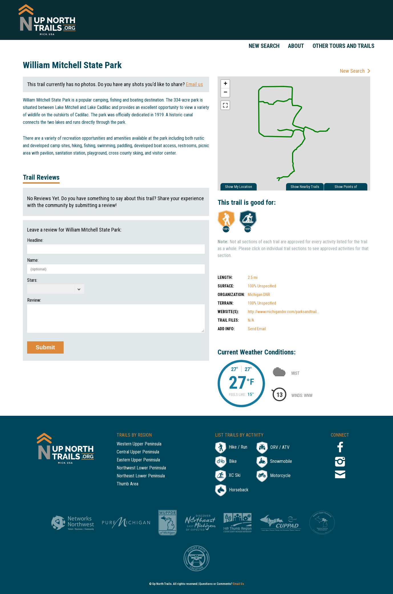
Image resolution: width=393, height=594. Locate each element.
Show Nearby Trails (305, 187)
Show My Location (238, 187)
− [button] (225, 92)
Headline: (35, 240)
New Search (264, 45)
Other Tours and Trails (343, 45)
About (296, 45)
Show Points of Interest (346, 187)
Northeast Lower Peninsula (141, 476)
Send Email (257, 329)
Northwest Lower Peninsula (141, 468)
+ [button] (225, 84)
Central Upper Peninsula (138, 452)
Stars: (32, 280)
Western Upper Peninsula (139, 444)
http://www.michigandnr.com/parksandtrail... (283, 311)
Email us (194, 84)
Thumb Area (127, 484)
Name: (33, 260)
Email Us (238, 583)
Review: (34, 300)
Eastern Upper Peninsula (138, 460)
